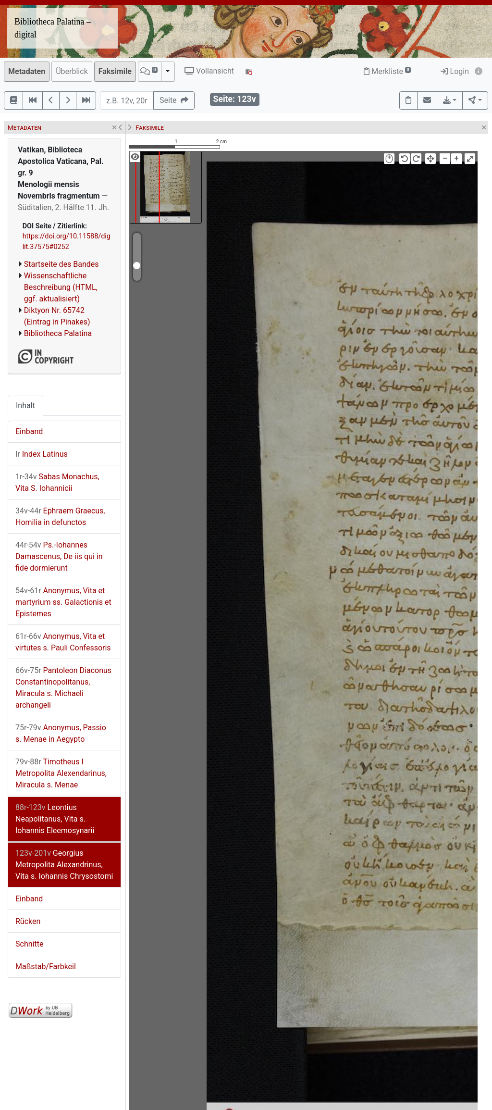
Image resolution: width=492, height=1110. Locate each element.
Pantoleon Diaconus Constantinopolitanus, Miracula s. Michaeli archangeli (63, 688)
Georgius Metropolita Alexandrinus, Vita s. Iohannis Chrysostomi (64, 864)
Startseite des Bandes (61, 264)
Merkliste (387, 71)
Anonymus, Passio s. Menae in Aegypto (60, 733)
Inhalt (25, 405)
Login (455, 71)
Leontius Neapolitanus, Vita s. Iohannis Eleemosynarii (54, 819)
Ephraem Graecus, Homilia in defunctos (60, 516)
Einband (29, 431)
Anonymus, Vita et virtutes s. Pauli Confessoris (63, 642)
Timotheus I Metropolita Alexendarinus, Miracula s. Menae (61, 773)
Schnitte (29, 943)
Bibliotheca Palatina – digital (52, 28)
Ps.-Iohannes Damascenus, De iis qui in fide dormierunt (59, 556)
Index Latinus (41, 454)
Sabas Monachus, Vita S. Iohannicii (57, 482)
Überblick (72, 71)
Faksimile (115, 71)
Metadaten (26, 71)
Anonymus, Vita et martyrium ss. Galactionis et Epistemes (63, 602)
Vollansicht (209, 70)
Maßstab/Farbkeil (45, 966)
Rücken (27, 921)
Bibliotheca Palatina (58, 333)
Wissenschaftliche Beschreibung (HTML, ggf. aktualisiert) (61, 287)
